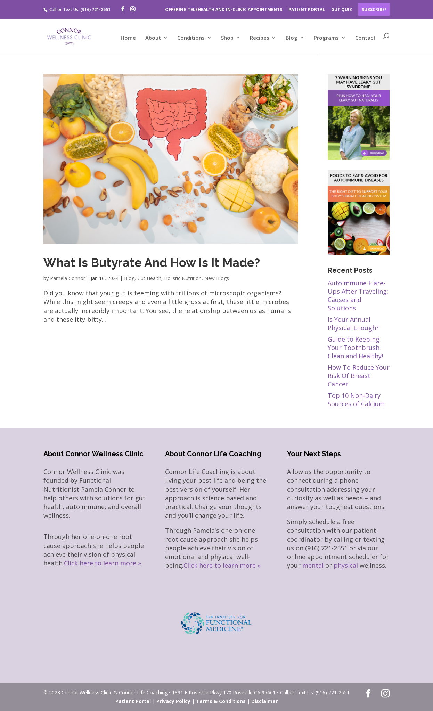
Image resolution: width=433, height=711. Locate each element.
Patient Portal (133, 701)
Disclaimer (264, 701)
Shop (227, 38)
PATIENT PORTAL (306, 10)
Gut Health (149, 278)
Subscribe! (374, 10)
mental (313, 565)
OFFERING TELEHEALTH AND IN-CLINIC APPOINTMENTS (223, 10)
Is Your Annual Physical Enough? (353, 323)
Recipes (259, 38)
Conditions (191, 38)
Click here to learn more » (102, 563)
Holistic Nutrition (183, 278)
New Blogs (216, 278)
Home (128, 38)
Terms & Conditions (221, 701)
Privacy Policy (173, 701)
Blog (291, 38)
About (153, 38)
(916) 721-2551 (95, 10)
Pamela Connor (67, 278)
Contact (365, 38)
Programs (326, 38)
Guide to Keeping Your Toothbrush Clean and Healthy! (355, 347)
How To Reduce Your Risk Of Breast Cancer (359, 375)
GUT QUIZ (341, 10)
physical (346, 565)
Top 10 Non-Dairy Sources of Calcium (356, 399)
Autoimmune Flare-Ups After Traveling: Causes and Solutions (358, 295)
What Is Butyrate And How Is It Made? (151, 262)
